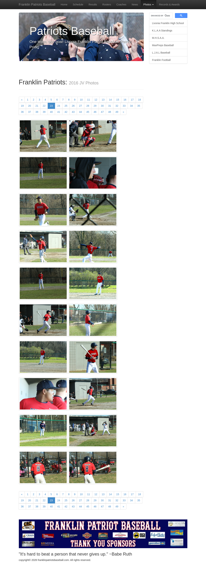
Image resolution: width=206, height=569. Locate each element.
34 (131, 105)
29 (95, 105)
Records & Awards (169, 4)
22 (44, 105)
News (135, 4)
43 (73, 111)
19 (22, 105)
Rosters (106, 4)
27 (80, 105)
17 (132, 99)
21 (36, 105)
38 (36, 111)
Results (93, 4)
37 (29, 111)
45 (87, 111)
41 (58, 111)
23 (52, 105)
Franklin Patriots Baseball (37, 4)
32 (116, 105)
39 (44, 111)
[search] (160, 16)
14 (110, 99)
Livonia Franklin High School (168, 23)
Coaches (121, 4)
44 (80, 111)
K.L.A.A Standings (162, 30)
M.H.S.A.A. (158, 37)
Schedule (78, 4)
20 (29, 105)
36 (22, 111)
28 (87, 105)
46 (95, 111)
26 (73, 105)
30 (102, 105)
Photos (148, 4)
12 (95, 99)
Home (64, 4)
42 (66, 111)
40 (51, 111)
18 (139, 99)
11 (88, 99)
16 (125, 99)
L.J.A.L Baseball (161, 52)
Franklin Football (161, 60)
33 (124, 105)
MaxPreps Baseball (163, 45)
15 (117, 99)
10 (81, 99)
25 (66, 105)
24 (58, 105)
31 (109, 105)
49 (116, 111)
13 (103, 99)
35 (138, 105)
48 (109, 111)
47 (102, 111)
